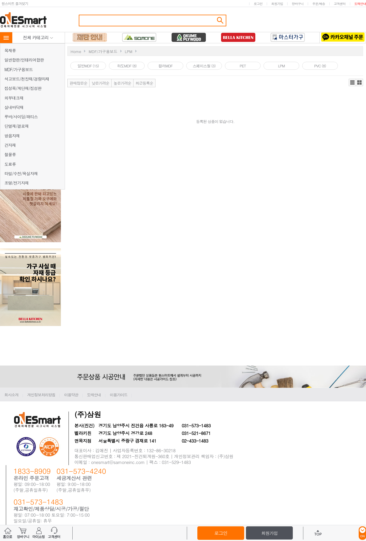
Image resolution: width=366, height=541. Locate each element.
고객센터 (340, 3)
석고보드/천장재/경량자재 (26, 79)
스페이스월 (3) (204, 66)
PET (243, 66)
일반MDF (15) (88, 66)
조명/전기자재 (16, 183)
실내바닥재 (13, 107)
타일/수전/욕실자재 (21, 173)
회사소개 (11, 394)
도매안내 (360, 3)
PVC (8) (320, 66)
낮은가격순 (100, 83)
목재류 (10, 50)
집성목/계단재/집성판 (23, 88)
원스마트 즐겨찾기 (14, 3)
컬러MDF (165, 66)
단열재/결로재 (16, 126)
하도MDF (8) (126, 66)
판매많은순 (78, 83)
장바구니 (297, 3)
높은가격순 (122, 83)
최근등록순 (144, 83)
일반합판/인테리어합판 (24, 60)
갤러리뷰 (359, 82)
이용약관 (71, 394)
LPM (128, 51)
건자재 (10, 145)
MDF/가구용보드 (18, 69)
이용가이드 (118, 394)
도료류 (10, 164)
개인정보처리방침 (41, 394)
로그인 (258, 3)
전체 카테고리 (38, 37)
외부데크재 (13, 98)
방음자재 (12, 136)
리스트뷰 (352, 82)
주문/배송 (318, 3)
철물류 (10, 154)
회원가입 (277, 3)
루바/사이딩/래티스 (21, 117)
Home (76, 51)
